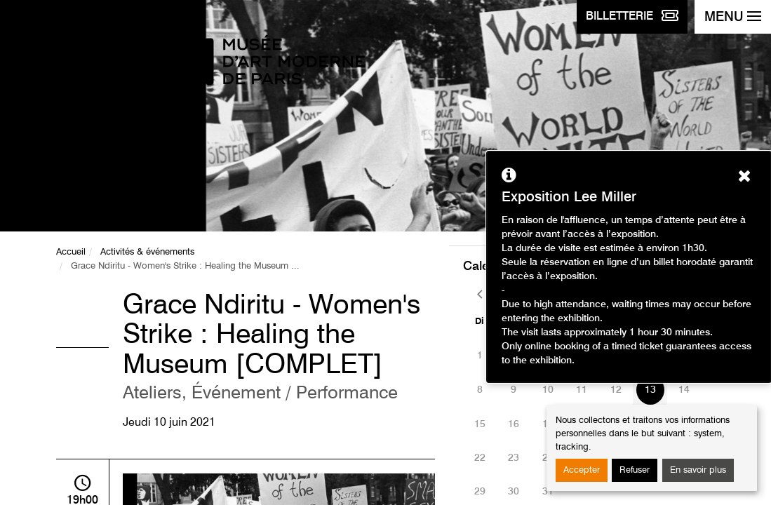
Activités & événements (147, 252)
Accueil (71, 252)
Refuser (634, 470)
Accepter (581, 470)
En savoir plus (698, 470)
